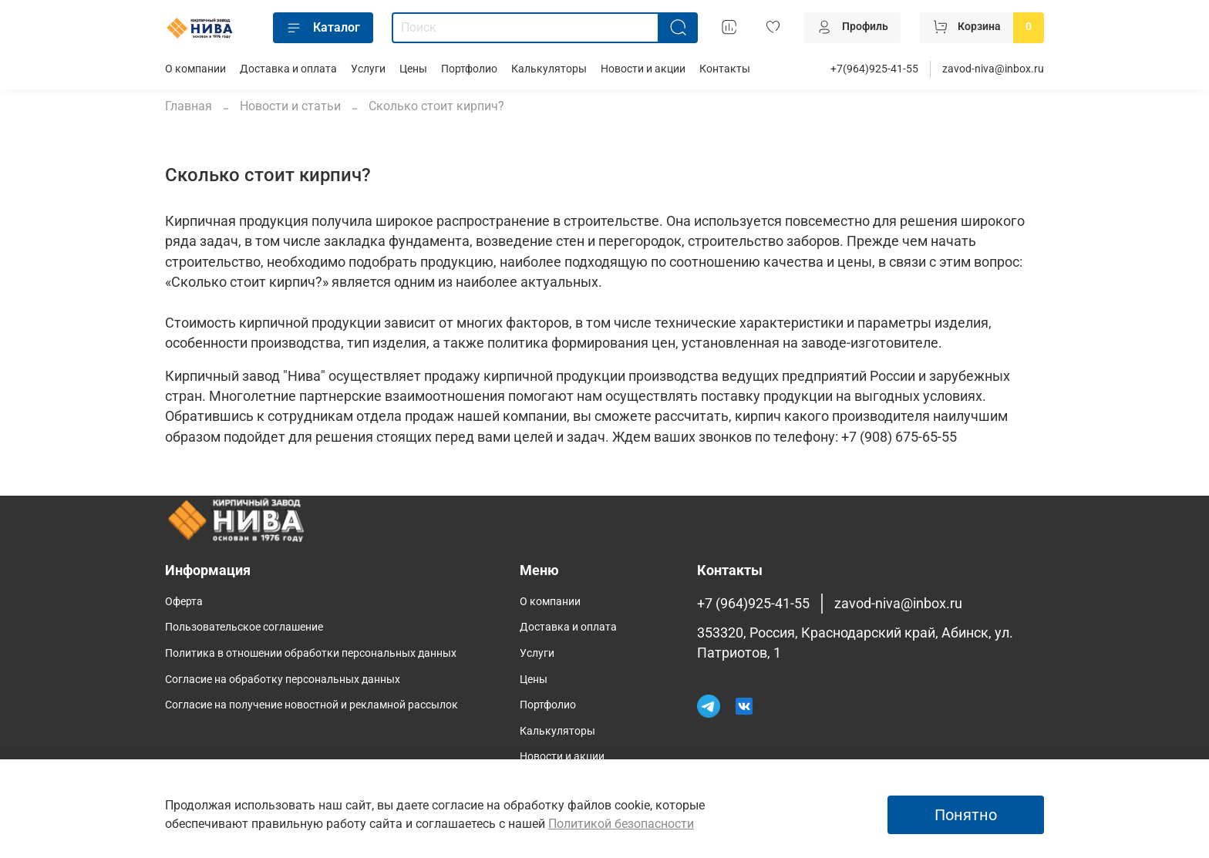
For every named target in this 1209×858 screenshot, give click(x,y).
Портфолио (469, 69)
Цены (413, 69)
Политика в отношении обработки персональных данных (310, 653)
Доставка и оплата (288, 69)
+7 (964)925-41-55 (753, 603)
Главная (188, 106)
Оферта (184, 601)
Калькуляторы (549, 69)
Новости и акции (643, 69)
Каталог (323, 27)
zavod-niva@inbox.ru (993, 69)
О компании (195, 69)
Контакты (724, 69)
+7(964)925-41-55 (874, 69)
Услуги (368, 69)
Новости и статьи (290, 106)
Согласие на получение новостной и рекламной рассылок (311, 705)
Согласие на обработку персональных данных (282, 679)
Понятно (966, 815)
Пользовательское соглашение (244, 627)
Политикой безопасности (621, 823)
